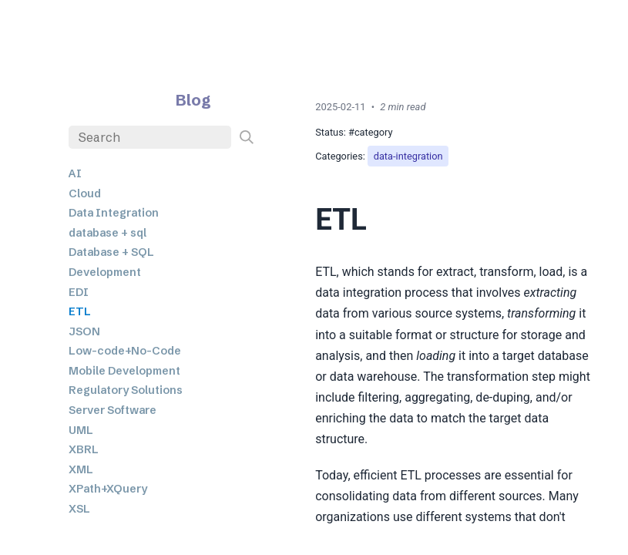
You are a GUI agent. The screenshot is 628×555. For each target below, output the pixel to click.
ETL (80, 311)
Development (105, 272)
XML (81, 469)
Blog (193, 99)
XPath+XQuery (108, 489)
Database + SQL (111, 252)
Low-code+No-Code (125, 351)
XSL (79, 509)
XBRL (84, 449)
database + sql (107, 233)
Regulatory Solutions (126, 390)
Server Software (112, 410)
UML (81, 430)
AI (75, 173)
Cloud (85, 193)
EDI (79, 292)
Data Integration (114, 213)
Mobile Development (124, 371)
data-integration (408, 156)
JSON (84, 331)
